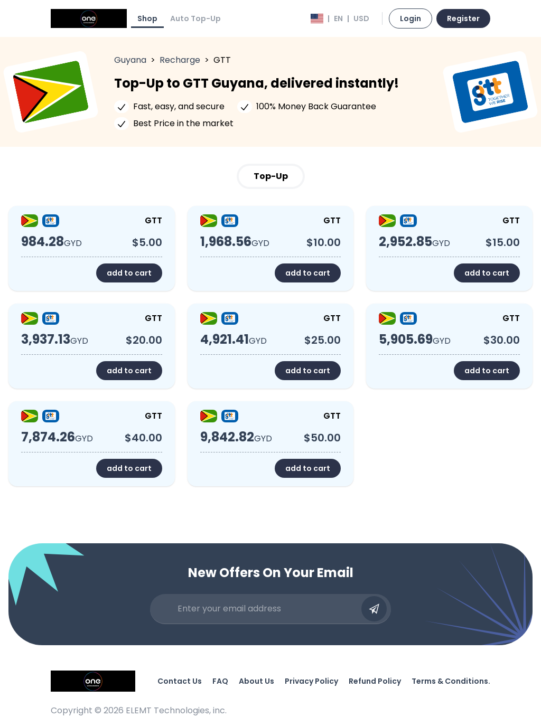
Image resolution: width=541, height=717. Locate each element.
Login (410, 18)
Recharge (180, 60)
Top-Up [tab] (271, 176)
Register (463, 18)
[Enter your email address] (266, 608)
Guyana (130, 60)
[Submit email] (374, 608)
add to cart (129, 273)
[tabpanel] (270, 346)
